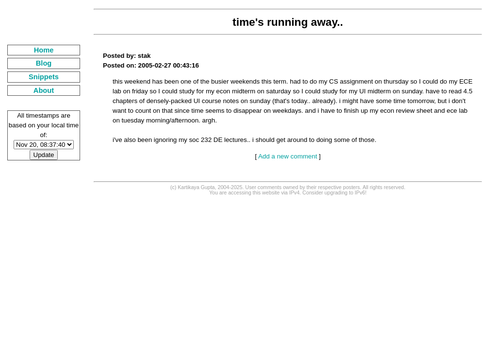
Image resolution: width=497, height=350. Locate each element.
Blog (44, 63)
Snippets (44, 77)
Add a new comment (287, 156)
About (43, 90)
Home (44, 50)
